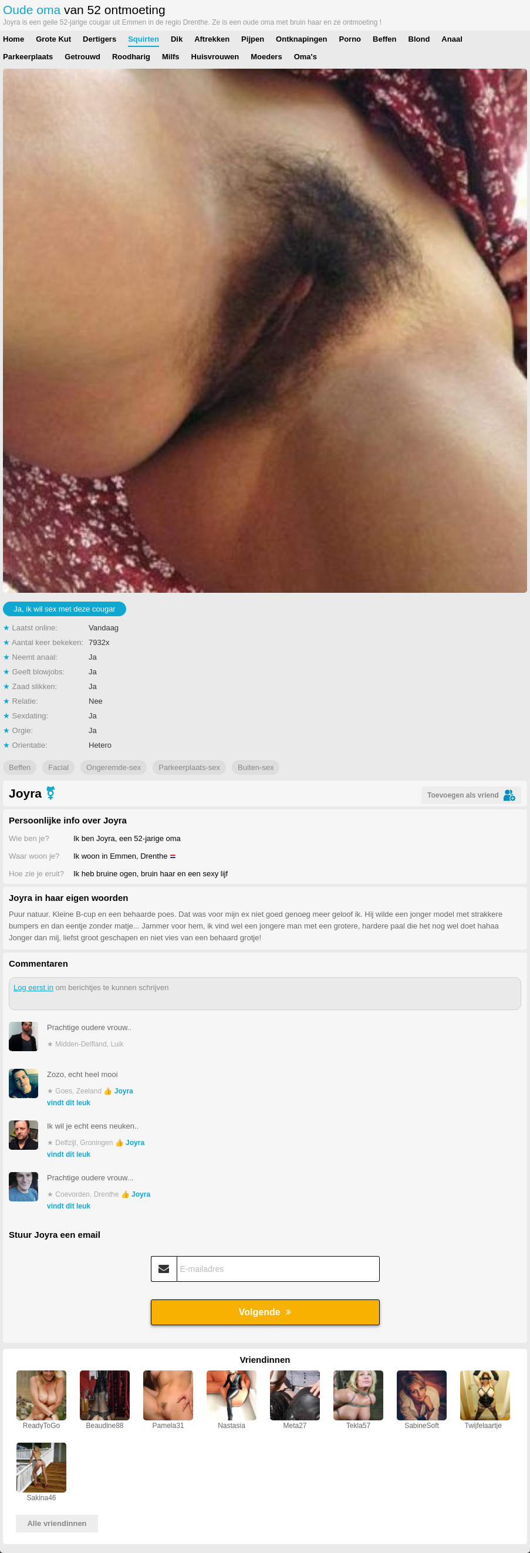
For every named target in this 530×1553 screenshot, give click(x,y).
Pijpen (252, 39)
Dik (177, 39)
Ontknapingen (301, 39)
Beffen (384, 39)
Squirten (143, 39)
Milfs (171, 56)
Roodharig (131, 56)
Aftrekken (211, 39)
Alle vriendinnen (56, 1523)
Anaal (451, 39)
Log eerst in (33, 987)
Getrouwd (82, 56)
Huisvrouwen (215, 56)
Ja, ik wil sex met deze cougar (64, 609)
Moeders (266, 56)
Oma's (305, 56)
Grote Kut (53, 39)
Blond (419, 39)
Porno (350, 39)
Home (13, 39)
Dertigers (99, 39)
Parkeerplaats (28, 56)
